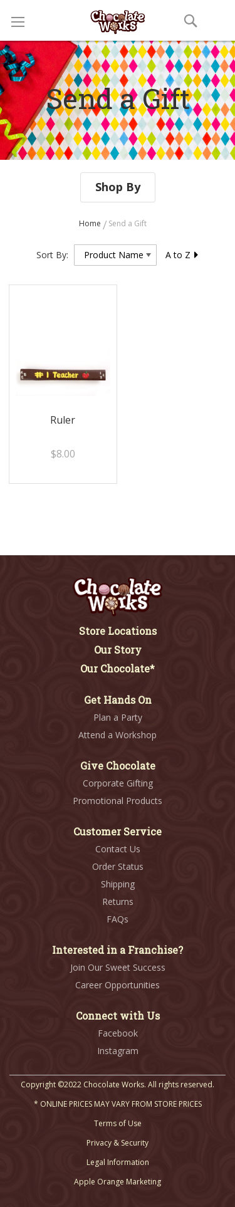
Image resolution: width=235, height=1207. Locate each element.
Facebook (118, 1033)
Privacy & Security (117, 1142)
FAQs (117, 919)
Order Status (118, 866)
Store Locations (118, 630)
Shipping (118, 884)
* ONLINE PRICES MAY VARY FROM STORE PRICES (118, 1104)
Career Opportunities (117, 985)
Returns (117, 901)
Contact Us (117, 849)
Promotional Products (117, 801)
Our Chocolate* (117, 668)
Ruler (62, 420)
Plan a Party (117, 717)
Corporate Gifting (118, 783)
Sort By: (52, 255)
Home (91, 223)
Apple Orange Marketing (117, 1181)
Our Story (118, 649)
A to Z (182, 255)
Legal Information (117, 1162)
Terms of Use (118, 1123)
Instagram (117, 1051)
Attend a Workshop (117, 735)
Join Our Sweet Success (117, 967)
